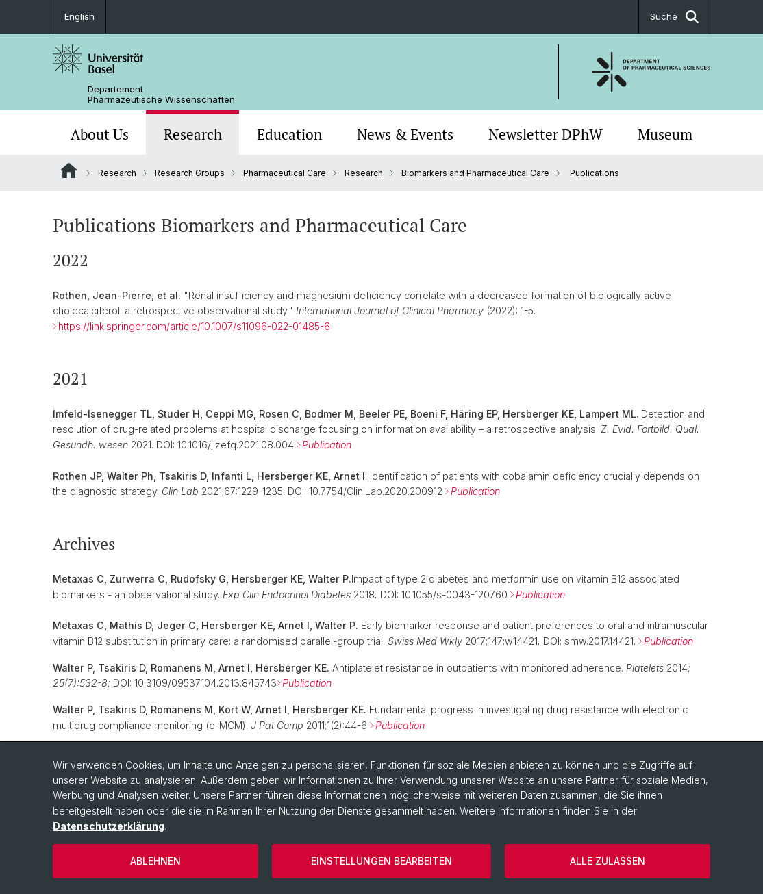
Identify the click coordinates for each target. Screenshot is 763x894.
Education (289, 134)
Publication (326, 444)
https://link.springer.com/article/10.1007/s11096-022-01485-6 (194, 326)
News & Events (405, 134)
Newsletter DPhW (545, 134)
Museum (665, 134)
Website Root (69, 170)
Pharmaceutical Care (284, 173)
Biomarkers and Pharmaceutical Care (475, 173)
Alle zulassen (607, 861)
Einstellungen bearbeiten (381, 861)
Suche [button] (674, 16)
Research (193, 134)
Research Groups (190, 173)
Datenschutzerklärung (108, 826)
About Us (100, 134)
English (79, 16)
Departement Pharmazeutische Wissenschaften (161, 94)
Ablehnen (155, 861)
